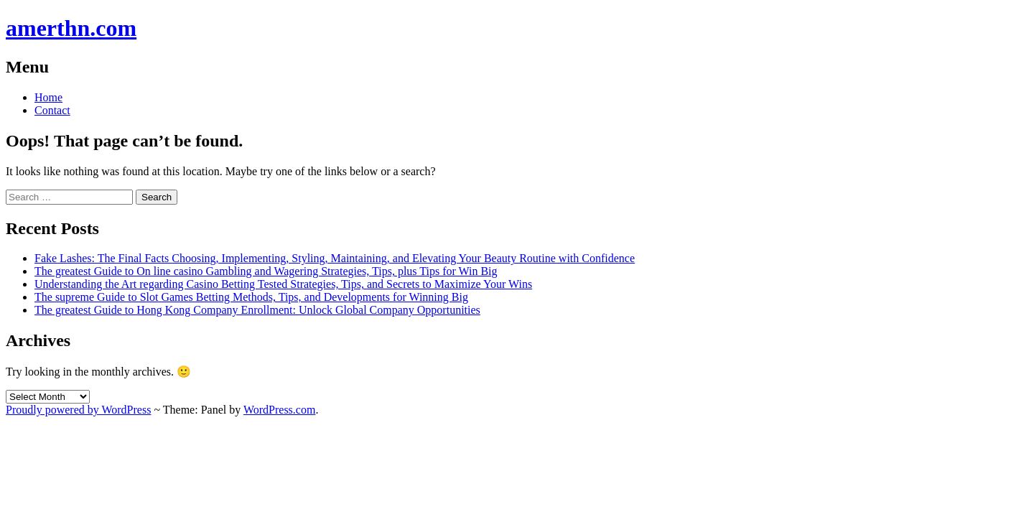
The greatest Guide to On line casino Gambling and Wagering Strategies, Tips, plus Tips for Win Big (266, 271)
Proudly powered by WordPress (78, 410)
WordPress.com (279, 410)
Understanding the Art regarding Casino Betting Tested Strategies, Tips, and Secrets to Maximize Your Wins (283, 284)
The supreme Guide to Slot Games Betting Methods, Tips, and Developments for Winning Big (251, 297)
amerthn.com (71, 28)
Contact (52, 110)
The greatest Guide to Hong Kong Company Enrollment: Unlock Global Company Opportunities (257, 310)
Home (48, 97)
